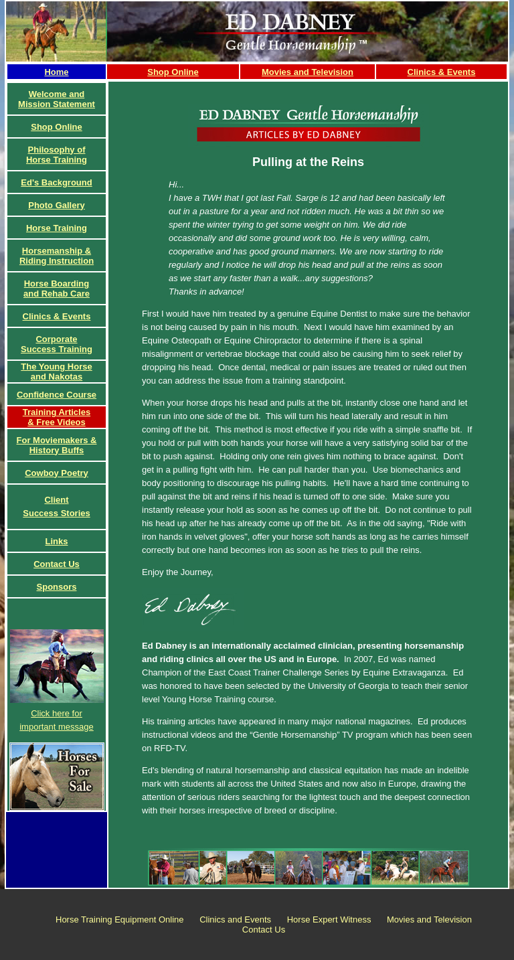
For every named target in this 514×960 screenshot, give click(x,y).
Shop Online (173, 72)
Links (57, 541)
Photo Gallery (56, 205)
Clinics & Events (442, 72)
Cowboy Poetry (56, 473)
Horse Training (56, 228)
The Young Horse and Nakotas (56, 372)
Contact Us (56, 564)
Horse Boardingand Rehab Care (56, 288)
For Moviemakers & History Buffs (57, 445)
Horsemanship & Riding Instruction (56, 256)
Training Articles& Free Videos (56, 417)
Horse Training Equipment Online (120, 919)
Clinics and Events (235, 919)
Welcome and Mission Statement (56, 99)
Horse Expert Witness (329, 919)
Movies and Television (307, 72)
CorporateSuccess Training (56, 344)
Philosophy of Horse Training (56, 155)
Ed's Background (56, 182)
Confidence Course (56, 395)
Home (56, 72)
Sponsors (57, 587)
